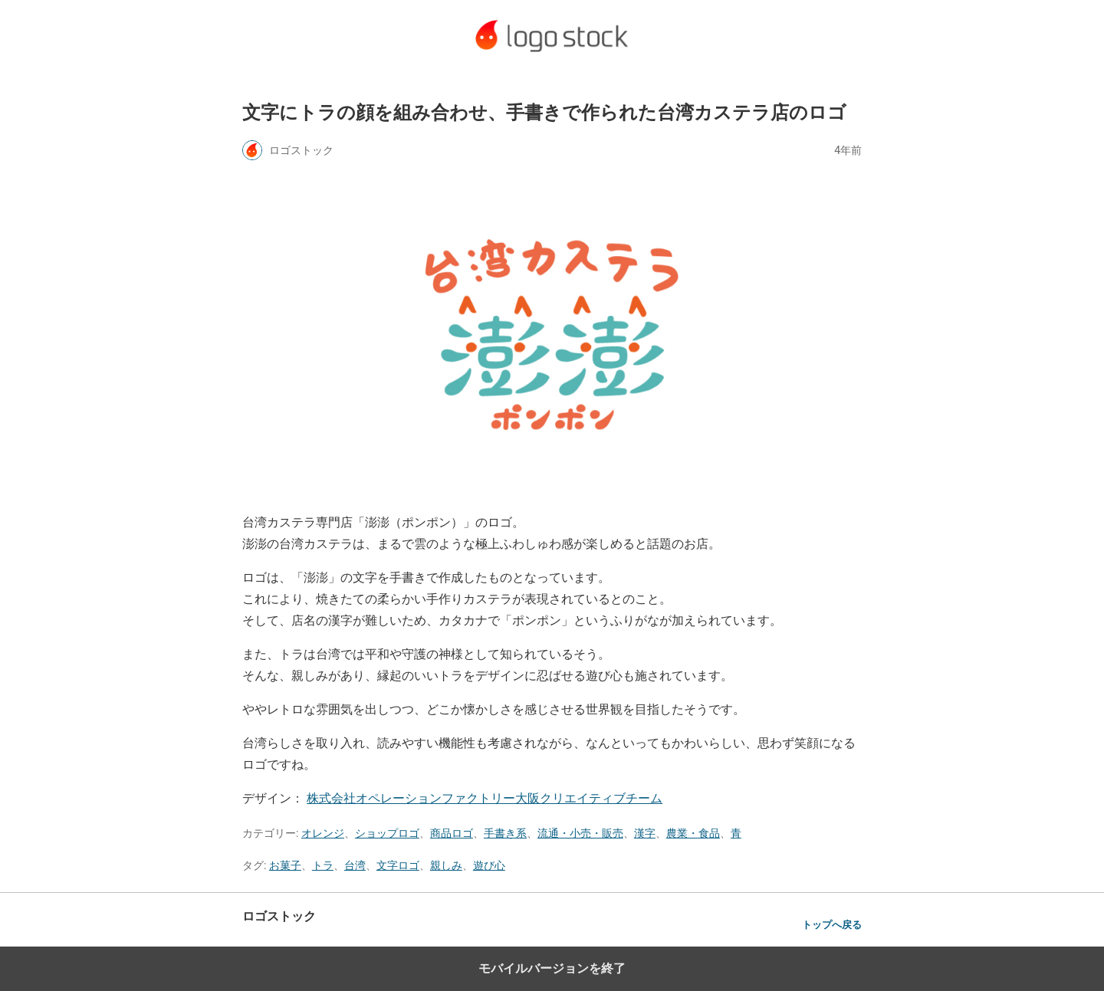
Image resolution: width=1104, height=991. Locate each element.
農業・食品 (693, 833)
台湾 (355, 865)
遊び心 (489, 865)
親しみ (446, 865)
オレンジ (322, 833)
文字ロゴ (397, 865)
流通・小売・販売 (580, 833)
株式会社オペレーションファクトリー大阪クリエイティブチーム (484, 798)
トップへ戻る (832, 924)
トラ (323, 865)
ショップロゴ (387, 833)
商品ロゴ (451, 833)
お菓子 (285, 865)
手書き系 (505, 833)
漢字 (645, 833)
